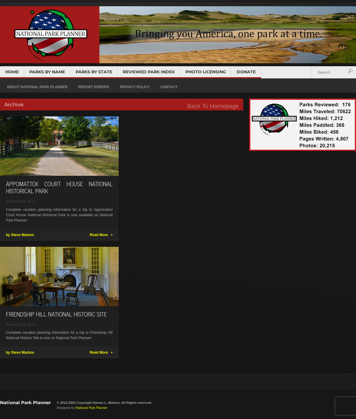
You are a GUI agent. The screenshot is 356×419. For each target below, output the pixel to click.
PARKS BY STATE (94, 72)
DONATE (246, 72)
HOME (12, 72)
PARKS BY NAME (47, 72)
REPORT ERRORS (93, 87)
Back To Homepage (213, 106)
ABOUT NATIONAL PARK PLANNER (37, 87)
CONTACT (169, 87)
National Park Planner (25, 402)
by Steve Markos (20, 235)
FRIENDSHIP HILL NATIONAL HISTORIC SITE (56, 314)
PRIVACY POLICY (135, 87)
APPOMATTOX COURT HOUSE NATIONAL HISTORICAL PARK (59, 187)
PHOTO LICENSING (205, 72)
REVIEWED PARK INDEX (149, 72)
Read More (101, 235)
